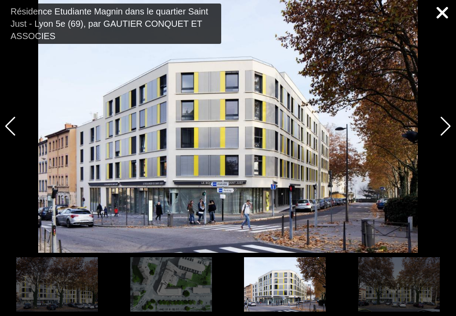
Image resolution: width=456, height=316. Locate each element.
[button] (446, 126)
